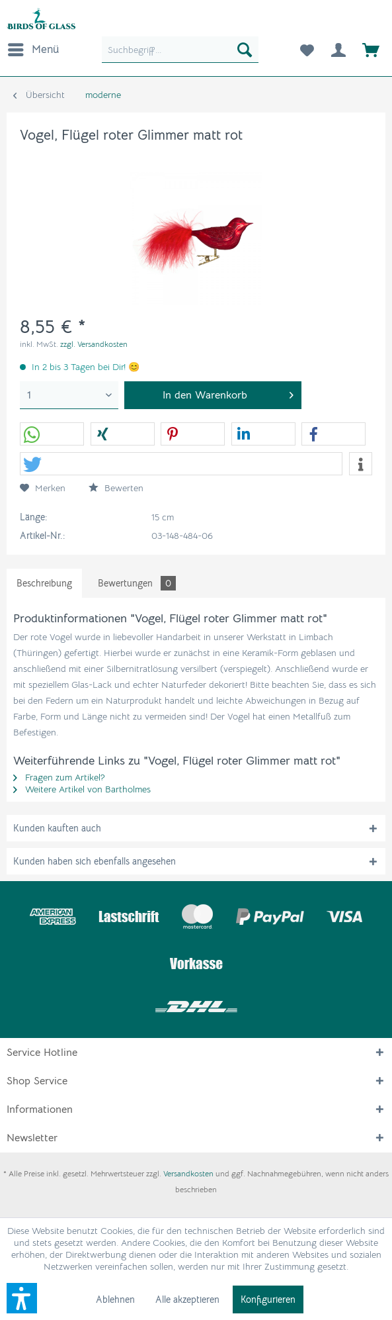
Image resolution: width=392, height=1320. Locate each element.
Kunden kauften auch (57, 828)
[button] (51, 434)
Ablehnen (115, 1299)
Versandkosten (188, 1173)
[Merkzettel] (306, 49)
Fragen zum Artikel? (59, 777)
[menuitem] (32, 49)
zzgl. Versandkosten (94, 344)
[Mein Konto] (338, 49)
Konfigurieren (268, 1299)
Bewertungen (137, 583)
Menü (33, 47)
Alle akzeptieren (187, 1299)
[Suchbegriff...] (180, 49)
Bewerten (116, 488)
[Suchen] (244, 49)
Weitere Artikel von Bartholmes (82, 789)
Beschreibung (44, 583)
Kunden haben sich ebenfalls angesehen (94, 861)
